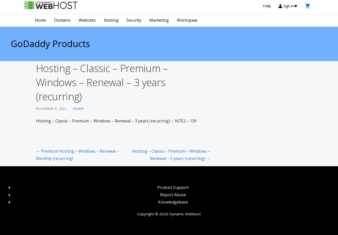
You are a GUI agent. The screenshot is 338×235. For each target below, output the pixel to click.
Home (40, 20)
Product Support (173, 187)
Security (133, 20)
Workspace (187, 20)
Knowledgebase (173, 202)
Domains (62, 20)
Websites (87, 20)
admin (78, 109)
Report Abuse (173, 194)
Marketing (159, 20)
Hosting (111, 20)
